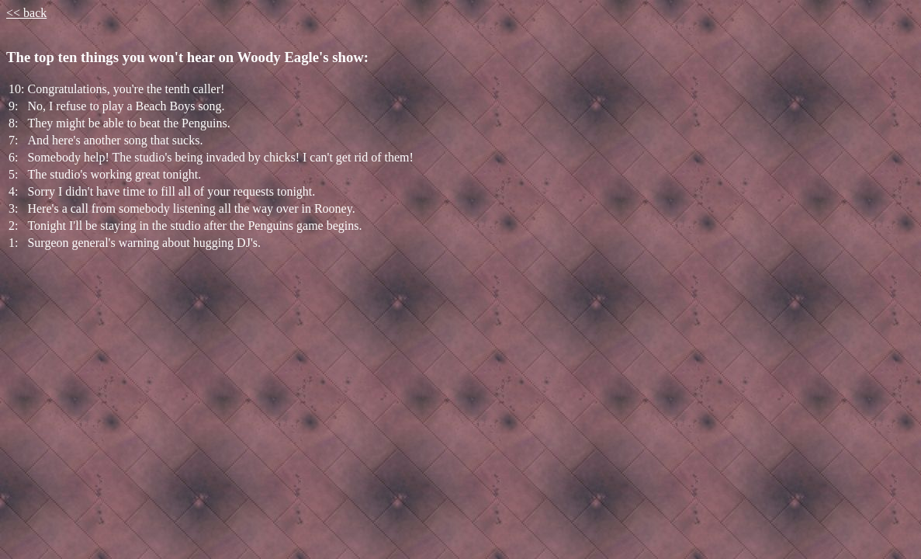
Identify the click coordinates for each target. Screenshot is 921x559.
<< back (26, 12)
